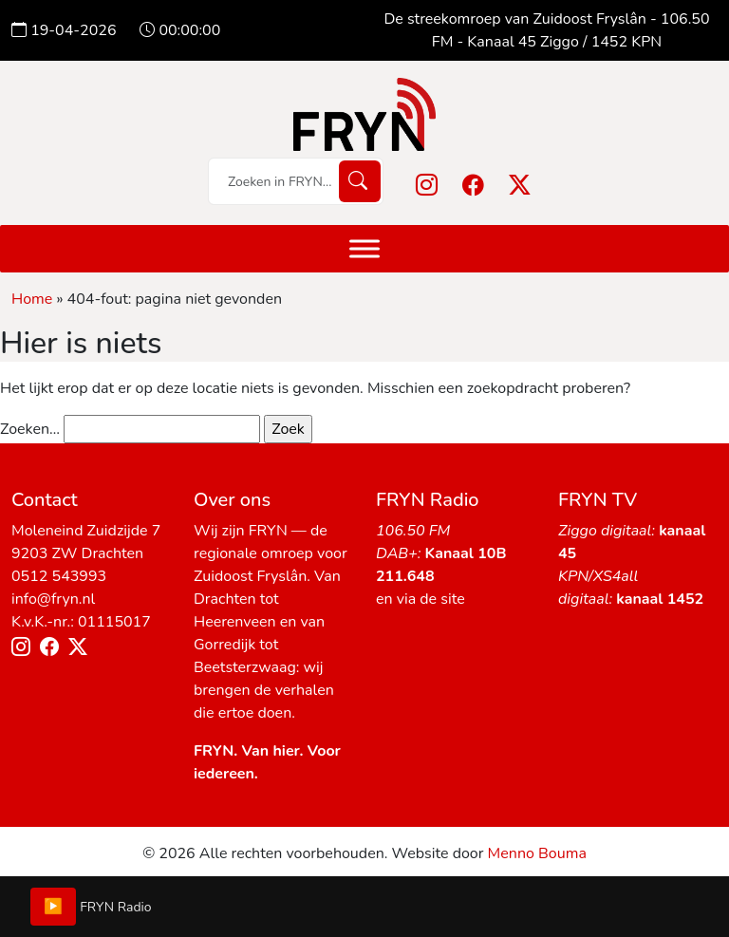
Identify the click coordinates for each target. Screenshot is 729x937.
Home (31, 299)
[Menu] (364, 248)
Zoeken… (30, 429)
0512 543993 (58, 576)
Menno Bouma (537, 853)
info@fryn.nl (53, 599)
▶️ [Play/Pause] (53, 906)
